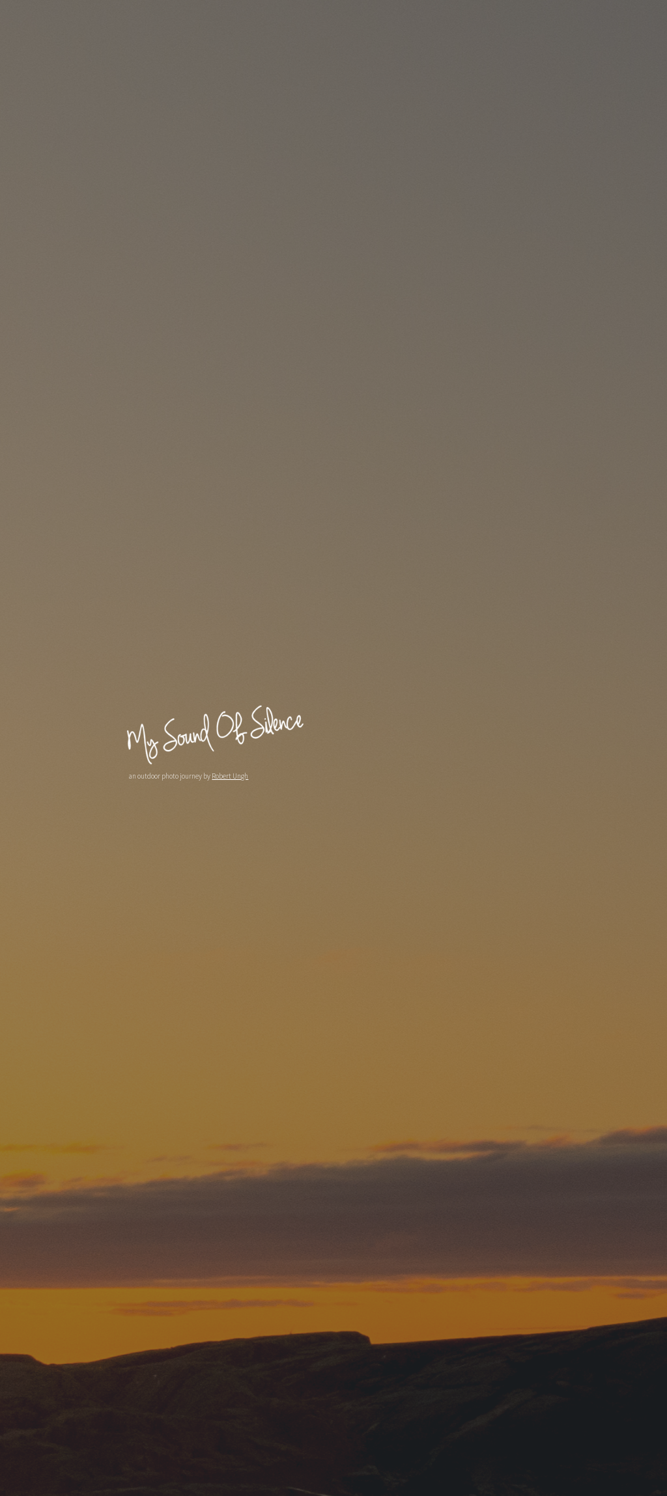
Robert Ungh (228, 776)
